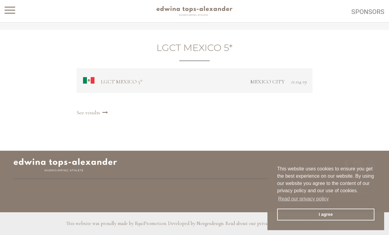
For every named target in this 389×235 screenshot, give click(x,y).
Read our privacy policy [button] (303, 198)
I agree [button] (326, 214)
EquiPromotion (150, 223)
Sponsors (367, 11)
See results (93, 112)
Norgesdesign (210, 223)
